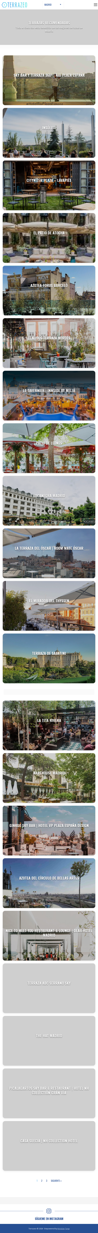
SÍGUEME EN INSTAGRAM (49, 1218)
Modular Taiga (64, 1228)
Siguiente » (56, 1180)
